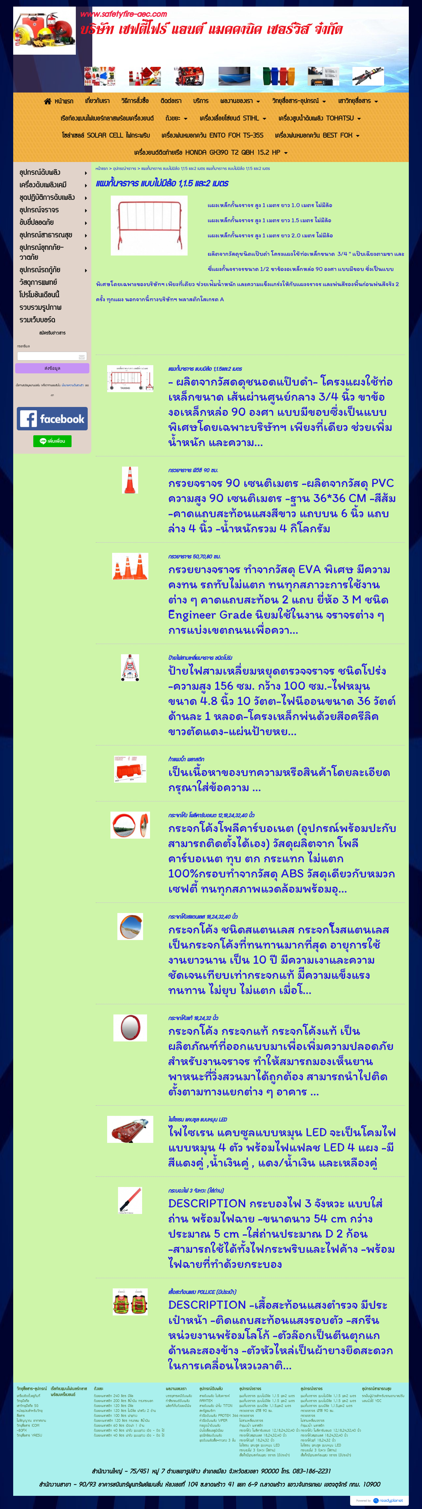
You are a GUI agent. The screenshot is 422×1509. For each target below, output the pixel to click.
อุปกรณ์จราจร (124, 168)
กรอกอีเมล (23, 346)
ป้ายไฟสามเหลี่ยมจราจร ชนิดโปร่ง (200, 658)
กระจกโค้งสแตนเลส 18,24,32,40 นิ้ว (202, 917)
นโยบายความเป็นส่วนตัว (72, 386)
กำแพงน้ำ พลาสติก (186, 759)
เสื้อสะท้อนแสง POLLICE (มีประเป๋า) (202, 1292)
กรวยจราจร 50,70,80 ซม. (194, 556)
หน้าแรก (102, 168)
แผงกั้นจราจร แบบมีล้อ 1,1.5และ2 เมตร (204, 369)
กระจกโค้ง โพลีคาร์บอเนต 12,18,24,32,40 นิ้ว (211, 815)
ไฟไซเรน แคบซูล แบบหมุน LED (197, 1120)
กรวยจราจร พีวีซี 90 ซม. (193, 470)
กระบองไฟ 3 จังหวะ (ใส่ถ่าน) (195, 1191)
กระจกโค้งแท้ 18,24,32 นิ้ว (193, 1018)
